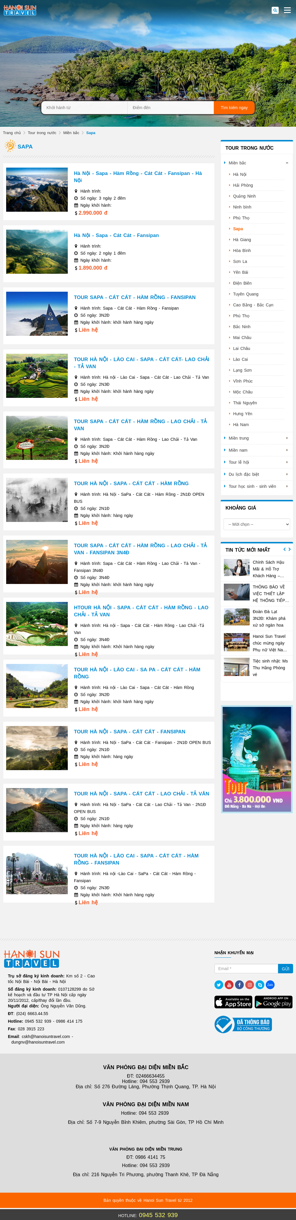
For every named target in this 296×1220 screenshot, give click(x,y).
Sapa (238, 228)
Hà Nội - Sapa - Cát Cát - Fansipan (116, 235)
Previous (284, 549)
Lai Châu (241, 348)
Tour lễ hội (239, 462)
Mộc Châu (243, 392)
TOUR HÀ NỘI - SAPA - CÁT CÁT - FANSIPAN (129, 732)
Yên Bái (240, 272)
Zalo (270, 985)
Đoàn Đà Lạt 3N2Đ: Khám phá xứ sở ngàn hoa (269, 618)
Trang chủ (12, 133)
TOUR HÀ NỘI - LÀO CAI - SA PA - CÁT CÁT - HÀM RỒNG (137, 673)
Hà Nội (239, 174)
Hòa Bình (242, 250)
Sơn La (240, 261)
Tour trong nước (42, 133)
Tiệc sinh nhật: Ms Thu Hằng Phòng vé (270, 668)
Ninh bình (242, 207)
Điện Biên (242, 283)
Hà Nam (241, 424)
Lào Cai (240, 359)
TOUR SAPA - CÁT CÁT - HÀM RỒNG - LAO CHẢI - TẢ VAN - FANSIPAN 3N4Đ (140, 549)
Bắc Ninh (242, 326)
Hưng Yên (242, 413)
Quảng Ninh (244, 196)
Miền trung (239, 438)
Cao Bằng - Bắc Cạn (253, 305)
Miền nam (238, 450)
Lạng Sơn (242, 370)
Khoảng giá (241, 507)
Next (289, 549)
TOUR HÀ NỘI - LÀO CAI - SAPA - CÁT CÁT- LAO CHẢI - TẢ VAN (141, 363)
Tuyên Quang (245, 294)
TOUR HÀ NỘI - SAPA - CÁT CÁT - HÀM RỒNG (131, 483)
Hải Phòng (243, 185)
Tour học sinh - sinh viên (252, 486)
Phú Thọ (241, 218)
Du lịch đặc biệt (244, 474)
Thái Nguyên (245, 402)
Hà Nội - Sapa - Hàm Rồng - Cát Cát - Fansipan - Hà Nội (138, 177)
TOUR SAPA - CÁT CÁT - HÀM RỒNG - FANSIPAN (135, 297)
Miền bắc (71, 133)
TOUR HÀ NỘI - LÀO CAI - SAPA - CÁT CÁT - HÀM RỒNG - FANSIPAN (136, 859)
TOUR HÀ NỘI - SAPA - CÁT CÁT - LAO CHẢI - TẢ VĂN (141, 794)
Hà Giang (242, 239)
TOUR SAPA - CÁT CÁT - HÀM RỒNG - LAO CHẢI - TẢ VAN (140, 425)
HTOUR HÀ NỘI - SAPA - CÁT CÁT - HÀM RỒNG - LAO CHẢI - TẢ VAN (141, 611)
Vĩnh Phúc (243, 381)
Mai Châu (242, 337)
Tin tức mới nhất (248, 550)
